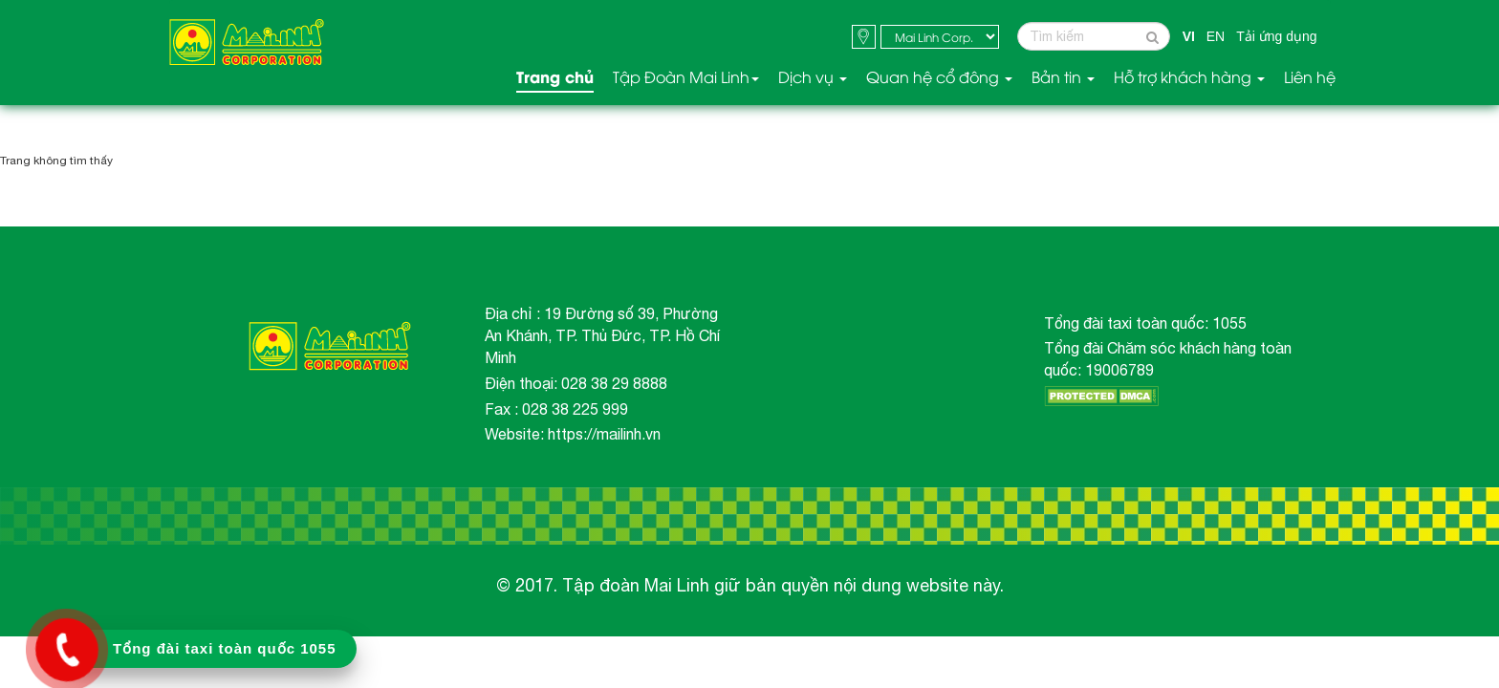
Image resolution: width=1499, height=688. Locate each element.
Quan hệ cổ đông (939, 77)
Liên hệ (1310, 77)
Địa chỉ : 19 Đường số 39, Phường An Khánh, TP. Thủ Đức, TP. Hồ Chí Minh (602, 335)
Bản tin (1063, 77)
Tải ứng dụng (1276, 36)
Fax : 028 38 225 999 (556, 409)
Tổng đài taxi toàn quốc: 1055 (1145, 323)
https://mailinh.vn (604, 433)
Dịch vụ (812, 77)
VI (1189, 36)
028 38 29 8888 (614, 383)
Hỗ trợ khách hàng (1189, 77)
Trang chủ (555, 77)
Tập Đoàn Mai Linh (686, 77)
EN (1215, 36)
